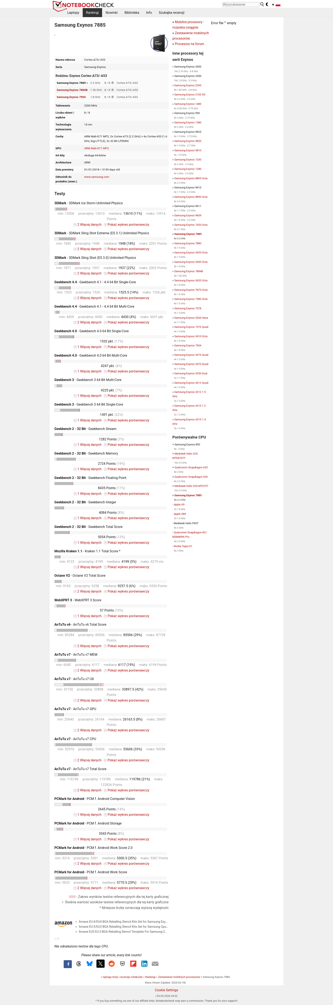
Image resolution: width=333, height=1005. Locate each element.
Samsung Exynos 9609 (187, 215)
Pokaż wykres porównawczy (126, 225)
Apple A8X (180, 513)
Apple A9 (179, 504)
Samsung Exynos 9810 (187, 150)
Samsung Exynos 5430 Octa (191, 261)
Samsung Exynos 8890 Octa (191, 196)
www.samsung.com (96, 176)
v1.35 (56, 938)
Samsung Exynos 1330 (187, 159)
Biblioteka (131, 13)
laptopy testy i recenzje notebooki (123, 977)
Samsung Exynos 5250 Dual (190, 373)
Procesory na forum (189, 44)
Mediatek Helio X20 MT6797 (191, 485)
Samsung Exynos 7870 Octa (191, 289)
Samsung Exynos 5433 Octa (191, 252)
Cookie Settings (166, 990)
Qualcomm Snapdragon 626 (191, 476)
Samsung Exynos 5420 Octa (191, 280)
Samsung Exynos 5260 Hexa (191, 317)
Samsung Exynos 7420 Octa (191, 224)
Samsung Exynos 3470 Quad (191, 364)
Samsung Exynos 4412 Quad (191, 382)
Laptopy (73, 13)
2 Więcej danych (87, 225)
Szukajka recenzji (172, 13)
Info (149, 13)
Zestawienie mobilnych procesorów (179, 977)
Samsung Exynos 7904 (71, 97)
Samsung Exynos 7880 (187, 243)
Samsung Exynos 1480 (187, 103)
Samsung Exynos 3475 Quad (191, 354)
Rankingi (92, 13)
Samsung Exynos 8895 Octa (191, 178)
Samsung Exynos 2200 (187, 85)
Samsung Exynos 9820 (187, 141)
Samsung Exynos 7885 (188, 234)
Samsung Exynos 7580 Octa (191, 299)
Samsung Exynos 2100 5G (189, 94)
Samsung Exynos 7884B (72, 89)
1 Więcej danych (87, 347)
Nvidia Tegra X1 (183, 546)
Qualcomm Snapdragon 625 (191, 467)
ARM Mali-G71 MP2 (96, 148)
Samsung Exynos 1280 (187, 168)
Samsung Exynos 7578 (187, 308)
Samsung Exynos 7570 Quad (191, 326)
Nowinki (112, 13)
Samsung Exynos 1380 (187, 122)
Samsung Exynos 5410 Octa (191, 336)
